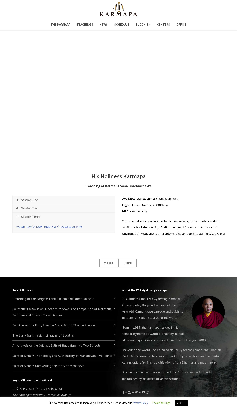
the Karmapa (150, 327)
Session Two (27, 208)
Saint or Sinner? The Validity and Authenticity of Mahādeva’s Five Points (62, 356)
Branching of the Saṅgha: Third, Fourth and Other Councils (53, 299)
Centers (163, 24)
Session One (27, 200)
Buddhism (143, 24)
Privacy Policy (140, 403)
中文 (15, 388)
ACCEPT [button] (181, 403)
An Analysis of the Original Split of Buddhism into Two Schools (56, 345)
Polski (43, 388)
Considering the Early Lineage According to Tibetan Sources (54, 325)
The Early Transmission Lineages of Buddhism (44, 335)
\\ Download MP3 (70, 226)
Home (128, 263)
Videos (109, 263)
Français (29, 388)
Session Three (28, 217)
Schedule (121, 24)
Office (181, 24)
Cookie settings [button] (161, 403)
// (138, 392)
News (104, 24)
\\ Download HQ (44, 226)
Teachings (85, 24)
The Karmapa (60, 24)
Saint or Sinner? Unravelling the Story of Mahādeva (48, 366)
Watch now (24, 226)
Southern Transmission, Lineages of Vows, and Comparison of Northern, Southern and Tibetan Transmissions (61, 312)
